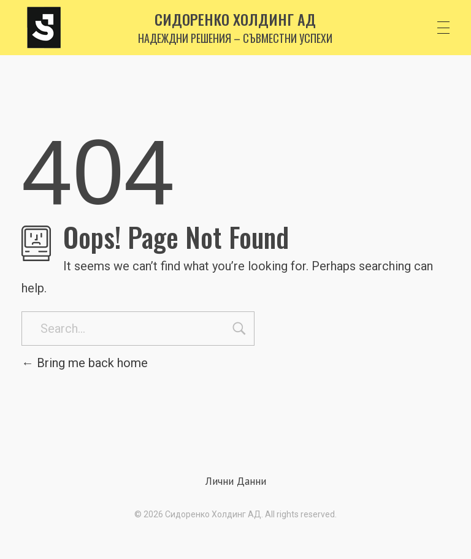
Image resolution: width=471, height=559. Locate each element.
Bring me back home (84, 363)
